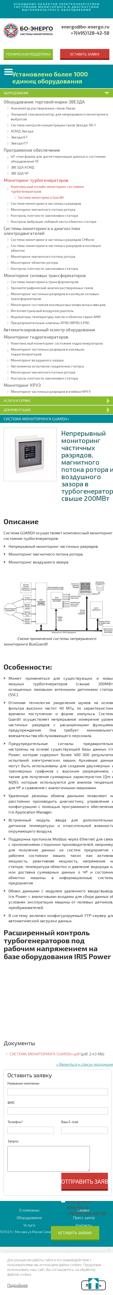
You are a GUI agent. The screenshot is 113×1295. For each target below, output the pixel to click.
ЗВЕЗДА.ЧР (19, 173)
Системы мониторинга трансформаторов (44, 282)
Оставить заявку (84, 54)
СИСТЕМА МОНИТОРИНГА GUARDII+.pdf (45, 1053)
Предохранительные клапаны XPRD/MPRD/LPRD (50, 323)
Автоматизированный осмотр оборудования (49, 329)
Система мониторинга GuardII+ (41, 197)
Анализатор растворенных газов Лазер (43, 108)
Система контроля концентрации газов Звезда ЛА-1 (53, 125)
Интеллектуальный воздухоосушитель (42, 311)
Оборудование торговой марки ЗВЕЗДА (44, 101)
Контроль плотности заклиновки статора (44, 215)
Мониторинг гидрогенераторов (36, 336)
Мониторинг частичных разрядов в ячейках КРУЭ (51, 391)
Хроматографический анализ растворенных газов (52, 288)
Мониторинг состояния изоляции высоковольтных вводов (58, 305)
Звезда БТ (19, 137)
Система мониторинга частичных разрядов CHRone (52, 239)
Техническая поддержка (28, 54)
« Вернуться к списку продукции (84, 1064)
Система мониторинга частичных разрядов (46, 203)
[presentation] (44, 1182)
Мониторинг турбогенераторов (36, 180)
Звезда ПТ (19, 143)
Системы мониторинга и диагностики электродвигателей (42, 231)
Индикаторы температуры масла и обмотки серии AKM (56, 317)
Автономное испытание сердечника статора (47, 366)
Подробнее (17, 1285)
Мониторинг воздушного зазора (37, 360)
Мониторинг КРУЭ (22, 385)
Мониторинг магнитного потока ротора (43, 209)
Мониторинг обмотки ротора (34, 262)
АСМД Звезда (22, 131)
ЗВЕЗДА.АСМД (22, 167)
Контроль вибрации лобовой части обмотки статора (53, 221)
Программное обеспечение (32, 150)
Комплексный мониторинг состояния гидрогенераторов (57, 343)
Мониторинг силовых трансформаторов (45, 275)
